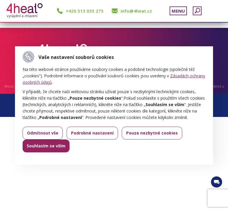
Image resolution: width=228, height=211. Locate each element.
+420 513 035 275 (85, 11)
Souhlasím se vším (46, 146)
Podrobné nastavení (92, 133)
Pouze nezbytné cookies (152, 133)
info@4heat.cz (136, 11)
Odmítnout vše (42, 133)
